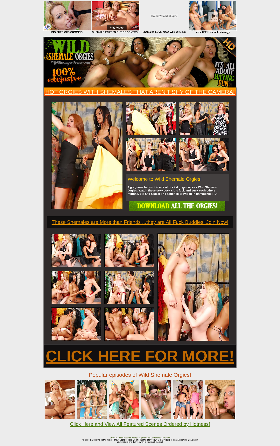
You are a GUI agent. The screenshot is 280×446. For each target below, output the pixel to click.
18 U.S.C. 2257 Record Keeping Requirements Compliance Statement (140, 438)
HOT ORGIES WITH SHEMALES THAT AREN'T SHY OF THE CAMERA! (140, 92)
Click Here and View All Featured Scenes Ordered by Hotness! (140, 424)
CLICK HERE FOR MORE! (140, 356)
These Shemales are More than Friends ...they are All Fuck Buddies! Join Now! (140, 222)
